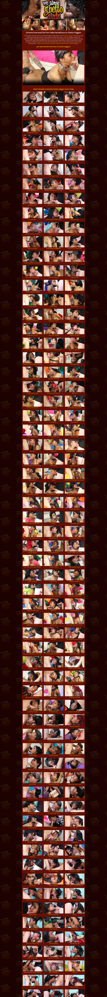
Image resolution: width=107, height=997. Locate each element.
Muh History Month (32, 813)
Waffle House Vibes (74, 523)
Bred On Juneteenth (74, 509)
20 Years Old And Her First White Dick (32, 653)
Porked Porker (74, 740)
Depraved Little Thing (74, 190)
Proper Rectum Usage (32, 393)
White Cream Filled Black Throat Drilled (74, 480)
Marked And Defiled (53, 234)
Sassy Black (53, 509)
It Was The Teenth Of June (32, 943)
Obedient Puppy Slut (32, 103)
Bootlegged (74, 813)
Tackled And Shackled (32, 842)
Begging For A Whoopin (32, 610)
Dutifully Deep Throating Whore (32, 378)
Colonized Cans (53, 842)
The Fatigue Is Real (53, 176)
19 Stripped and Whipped (75, 538)
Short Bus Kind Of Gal (74, 900)
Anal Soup (32, 682)
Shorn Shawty (32, 784)
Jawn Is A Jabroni (32, 827)
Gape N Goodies (53, 929)
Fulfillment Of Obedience (32, 320)
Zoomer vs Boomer (32, 668)
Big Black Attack (32, 914)
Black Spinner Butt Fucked (74, 596)
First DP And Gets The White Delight (32, 465)
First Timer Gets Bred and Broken (32, 567)
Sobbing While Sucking (74, 856)
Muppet (53, 523)
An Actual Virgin (74, 929)
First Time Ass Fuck (32, 769)
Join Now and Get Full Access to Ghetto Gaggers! (53, 47)
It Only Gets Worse (74, 610)
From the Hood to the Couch (75, 147)
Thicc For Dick (53, 581)
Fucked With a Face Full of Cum (74, 494)
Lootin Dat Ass (74, 118)
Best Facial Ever (32, 480)
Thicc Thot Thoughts (53, 871)
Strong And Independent (32, 407)
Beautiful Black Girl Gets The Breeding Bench (74, 451)
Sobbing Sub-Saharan (53, 798)
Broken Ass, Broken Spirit (32, 900)
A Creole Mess (32, 219)
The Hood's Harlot (53, 118)
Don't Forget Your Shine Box (53, 653)
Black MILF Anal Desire (53, 378)
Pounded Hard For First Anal (53, 596)
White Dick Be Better (32, 798)
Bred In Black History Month (74, 407)
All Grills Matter (53, 827)
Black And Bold (74, 306)
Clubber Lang (53, 625)
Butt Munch (32, 451)
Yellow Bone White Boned (32, 161)
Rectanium (32, 856)
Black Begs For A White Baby (32, 523)
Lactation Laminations (53, 856)
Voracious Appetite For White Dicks (32, 263)
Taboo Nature (53, 306)
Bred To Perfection (32, 581)
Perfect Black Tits (53, 769)
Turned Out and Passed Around (53, 219)
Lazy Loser (32, 987)
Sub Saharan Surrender (74, 697)
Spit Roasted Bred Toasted (53, 494)
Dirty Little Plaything (53, 277)
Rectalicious (53, 422)
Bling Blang (74, 842)
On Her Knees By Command (32, 234)
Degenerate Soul (75, 277)
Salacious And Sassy (53, 726)
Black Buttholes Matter (74, 567)
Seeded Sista (32, 596)
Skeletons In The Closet (32, 625)
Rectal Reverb (74, 422)
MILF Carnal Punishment (32, 349)
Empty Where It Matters (53, 161)
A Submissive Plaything (53, 335)
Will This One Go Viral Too (53, 393)
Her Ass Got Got (53, 987)
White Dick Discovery (53, 914)
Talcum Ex (74, 972)
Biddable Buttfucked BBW (74, 668)
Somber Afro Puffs (53, 103)
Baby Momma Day (53, 538)
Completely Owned (74, 234)
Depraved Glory (74, 263)
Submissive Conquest (53, 320)
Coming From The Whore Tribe (53, 349)
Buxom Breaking (53, 943)
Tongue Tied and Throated (74, 132)
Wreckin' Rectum (32, 306)
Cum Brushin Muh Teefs (53, 813)
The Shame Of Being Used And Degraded (32, 291)
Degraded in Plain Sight (32, 176)
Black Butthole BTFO (53, 552)
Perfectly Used (74, 205)
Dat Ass (74, 914)
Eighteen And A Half (74, 943)
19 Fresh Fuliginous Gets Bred (74, 552)
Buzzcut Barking (74, 436)
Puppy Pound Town (74, 335)
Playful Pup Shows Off (32, 436)
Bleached (32, 871)
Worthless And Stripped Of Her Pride (53, 190)
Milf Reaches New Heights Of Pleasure (32, 364)
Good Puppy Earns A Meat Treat (74, 682)
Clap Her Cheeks (53, 567)
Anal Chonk (32, 726)
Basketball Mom (32, 509)
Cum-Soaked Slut (53, 147)
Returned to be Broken (32, 147)
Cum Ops (32, 118)
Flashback (53, 668)
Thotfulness (53, 451)
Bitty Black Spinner (53, 885)
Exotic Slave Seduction (74, 320)
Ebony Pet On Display (74, 653)
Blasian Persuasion (53, 900)
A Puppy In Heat (53, 364)
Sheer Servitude (53, 407)
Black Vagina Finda (74, 364)
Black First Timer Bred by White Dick (32, 538)
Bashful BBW (53, 465)
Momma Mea (32, 885)
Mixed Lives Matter (53, 972)
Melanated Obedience (74, 726)
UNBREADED (53, 697)
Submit (53, 480)
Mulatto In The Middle (53, 958)
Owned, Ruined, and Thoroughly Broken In (53, 248)
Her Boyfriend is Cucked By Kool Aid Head (32, 639)
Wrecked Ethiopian (53, 755)
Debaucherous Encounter (53, 263)
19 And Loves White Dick (75, 755)
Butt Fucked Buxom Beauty (32, 697)
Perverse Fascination (32, 248)
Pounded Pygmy (32, 755)
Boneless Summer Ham (74, 711)
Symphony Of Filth (32, 205)
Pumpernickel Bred (32, 422)
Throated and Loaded (32, 132)
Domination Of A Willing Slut (32, 277)
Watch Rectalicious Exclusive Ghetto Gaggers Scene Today (53, 89)
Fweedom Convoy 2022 (74, 798)
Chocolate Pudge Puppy (74, 378)
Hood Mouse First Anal (53, 740)
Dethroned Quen (75, 219)
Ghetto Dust (75, 958)
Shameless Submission (74, 349)
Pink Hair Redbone (32, 552)
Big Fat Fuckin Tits (74, 465)
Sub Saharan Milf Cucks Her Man (74, 625)
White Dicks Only (53, 711)
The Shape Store (75, 103)
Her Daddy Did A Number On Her (75, 639)
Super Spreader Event (32, 929)
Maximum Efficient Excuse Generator (32, 972)
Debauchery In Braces (32, 335)
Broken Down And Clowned (74, 784)
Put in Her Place (74, 161)
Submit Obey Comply (53, 784)
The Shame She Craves (32, 190)
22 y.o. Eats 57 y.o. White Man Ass (74, 885)
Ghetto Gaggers (68, 36)
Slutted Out (74, 393)
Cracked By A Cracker (32, 711)
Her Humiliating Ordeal (53, 205)
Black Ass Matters (74, 987)
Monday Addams (53, 132)
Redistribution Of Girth (74, 769)
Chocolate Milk (32, 740)
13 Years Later (74, 827)
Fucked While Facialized (32, 494)
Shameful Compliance (53, 291)
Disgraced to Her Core (74, 176)
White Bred (53, 639)
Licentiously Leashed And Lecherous (53, 682)
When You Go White (32, 958)
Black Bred (53, 610)
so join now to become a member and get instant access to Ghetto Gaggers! (58, 43)
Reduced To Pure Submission (74, 248)
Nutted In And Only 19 (74, 581)
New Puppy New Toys (53, 436)
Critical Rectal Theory (74, 871)
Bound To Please (74, 291)
